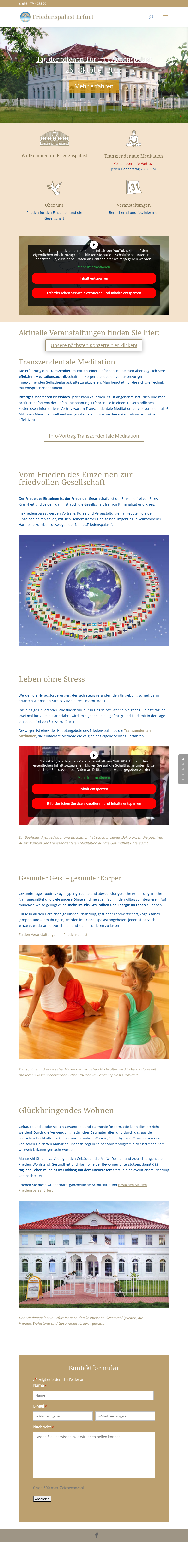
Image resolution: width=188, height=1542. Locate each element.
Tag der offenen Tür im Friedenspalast (94, 59)
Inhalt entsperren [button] (94, 278)
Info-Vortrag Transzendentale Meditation (94, 435)
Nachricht (43, 1427)
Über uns (54, 205)
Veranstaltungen (134, 205)
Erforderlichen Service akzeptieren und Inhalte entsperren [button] (94, 292)
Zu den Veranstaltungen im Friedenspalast (53, 934)
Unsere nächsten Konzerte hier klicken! (94, 345)
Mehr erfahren (94, 86)
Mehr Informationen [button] (94, 267)
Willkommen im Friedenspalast (54, 155)
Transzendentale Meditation (133, 156)
